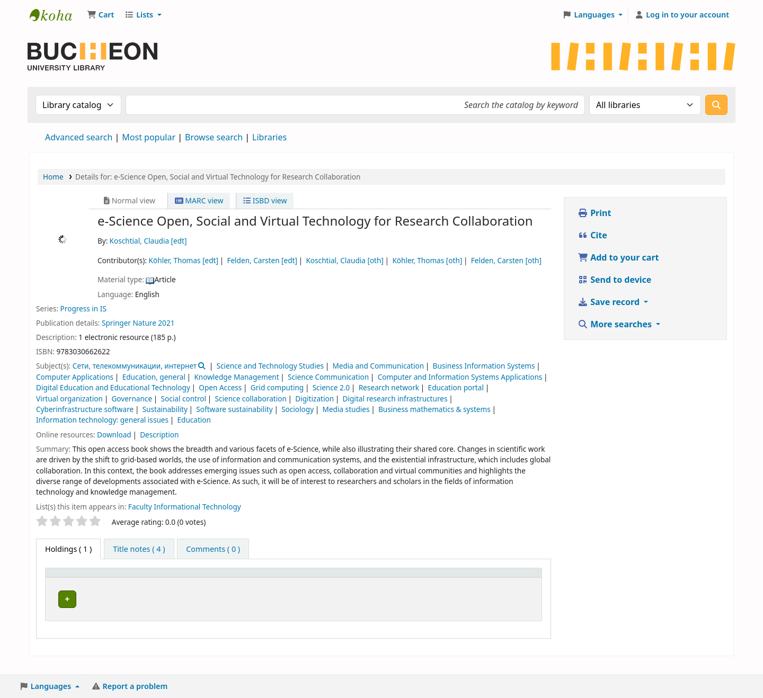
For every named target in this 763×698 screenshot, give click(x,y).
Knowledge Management (236, 377)
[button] (100, 15)
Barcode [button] (509, 590)
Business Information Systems (484, 366)
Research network (389, 387)
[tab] (139, 549)
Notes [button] (461, 590)
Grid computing (277, 387)
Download (114, 434)
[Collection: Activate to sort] (228, 584)
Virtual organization (69, 398)
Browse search (214, 137)
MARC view (199, 200)
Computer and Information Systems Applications (460, 377)
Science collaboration (251, 398)
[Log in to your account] (681, 15)
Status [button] (414, 590)
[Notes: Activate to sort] (468, 584)
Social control (184, 398)
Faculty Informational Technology (184, 507)
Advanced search (78, 137)
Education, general (153, 377)
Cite (592, 235)
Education (194, 420)
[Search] (716, 105)
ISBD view (265, 200)
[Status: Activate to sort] (421, 584)
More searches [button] (616, 324)
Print (594, 213)
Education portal (456, 387)
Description (159, 434)
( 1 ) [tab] (68, 549)
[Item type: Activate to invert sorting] (77, 584)
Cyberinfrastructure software (85, 409)
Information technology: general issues (102, 420)
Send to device (614, 279)
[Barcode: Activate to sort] (516, 584)
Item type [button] (68, 590)
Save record (610, 302)
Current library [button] (141, 590)
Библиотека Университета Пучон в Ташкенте (56, 14)
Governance (131, 398)
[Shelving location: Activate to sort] (296, 584)
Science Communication (328, 377)
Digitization (314, 398)
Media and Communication (378, 366)
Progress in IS (83, 308)
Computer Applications (74, 377)
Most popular (148, 137)
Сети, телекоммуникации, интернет (135, 366)
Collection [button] (223, 590)
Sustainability (165, 409)
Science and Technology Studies (270, 366)
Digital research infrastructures (395, 398)
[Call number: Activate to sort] (366, 584)
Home (53, 177)
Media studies (346, 409)
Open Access (220, 387)
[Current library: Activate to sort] (154, 584)
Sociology (297, 409)
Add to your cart (618, 257)
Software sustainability (234, 409)
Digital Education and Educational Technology (113, 387)
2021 (166, 323)
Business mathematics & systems (434, 409)
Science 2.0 (331, 387)
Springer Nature (129, 323)
